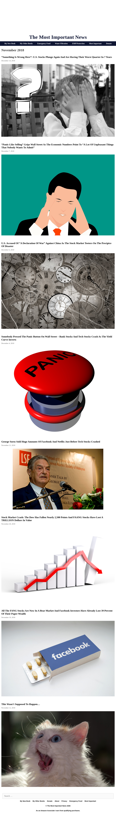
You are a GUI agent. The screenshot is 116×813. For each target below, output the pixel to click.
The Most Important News (58, 37)
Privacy (64, 801)
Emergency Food (43, 43)
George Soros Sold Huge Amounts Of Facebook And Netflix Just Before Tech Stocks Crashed (50, 441)
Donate (109, 43)
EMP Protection (78, 43)
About (57, 801)
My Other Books (26, 43)
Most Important (95, 43)
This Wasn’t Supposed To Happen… (20, 704)
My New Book (9, 43)
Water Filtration (61, 43)
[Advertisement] (58, 18)
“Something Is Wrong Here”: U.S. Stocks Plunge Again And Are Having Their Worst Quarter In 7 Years (56, 57)
